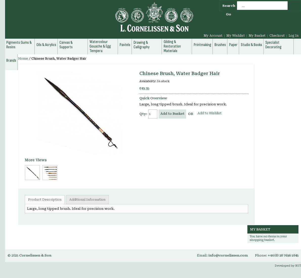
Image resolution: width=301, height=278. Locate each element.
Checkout (277, 35)
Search (228, 6)
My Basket (257, 35)
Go (228, 14)
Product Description (44, 199)
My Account (213, 35)
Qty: (143, 114)
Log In (293, 35)
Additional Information (87, 199)
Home (23, 58)
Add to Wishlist (210, 113)
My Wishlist (235, 35)
